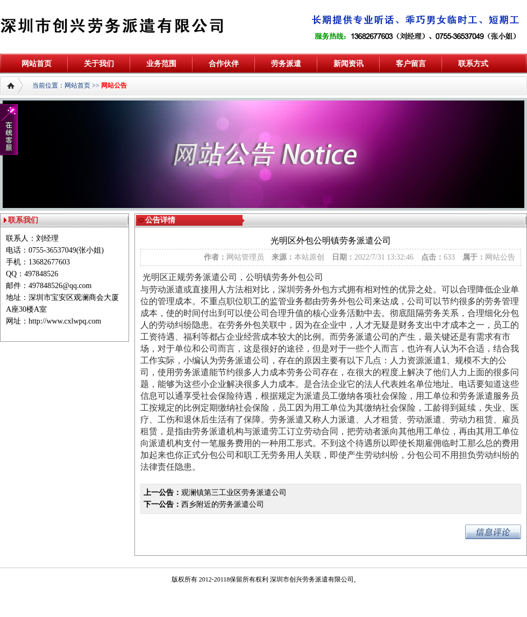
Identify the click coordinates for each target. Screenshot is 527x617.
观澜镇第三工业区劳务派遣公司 (234, 493)
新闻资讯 (348, 64)
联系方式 (473, 64)
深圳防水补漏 (19, 601)
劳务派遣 (286, 64)
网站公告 (114, 85)
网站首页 (37, 64)
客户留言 (411, 64)
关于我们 (99, 64)
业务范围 (161, 64)
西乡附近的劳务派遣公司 (222, 504)
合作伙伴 (224, 64)
